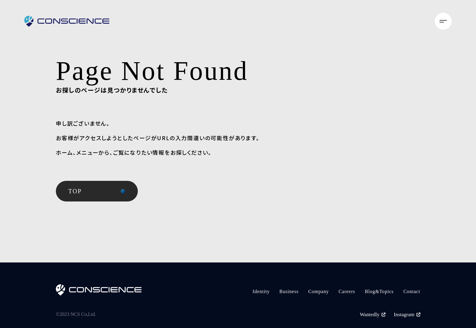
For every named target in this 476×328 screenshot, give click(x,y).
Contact (411, 291)
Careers (346, 291)
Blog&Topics (379, 291)
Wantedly (372, 314)
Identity (261, 291)
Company (318, 291)
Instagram (407, 314)
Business (288, 291)
